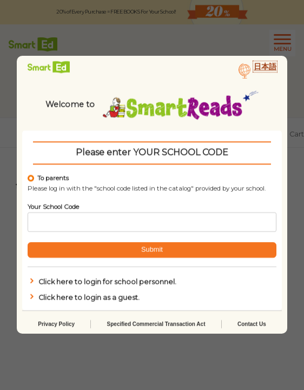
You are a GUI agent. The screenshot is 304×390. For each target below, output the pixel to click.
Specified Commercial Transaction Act (156, 325)
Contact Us (251, 325)
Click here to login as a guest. (84, 297)
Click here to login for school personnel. (102, 281)
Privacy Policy (56, 325)
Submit (152, 250)
